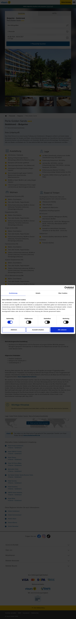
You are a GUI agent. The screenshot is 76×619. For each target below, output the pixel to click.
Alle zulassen (62, 330)
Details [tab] (38, 293)
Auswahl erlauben (38, 330)
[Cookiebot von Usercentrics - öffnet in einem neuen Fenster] (66, 287)
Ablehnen (14, 330)
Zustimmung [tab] (13, 293)
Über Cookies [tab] (62, 293)
